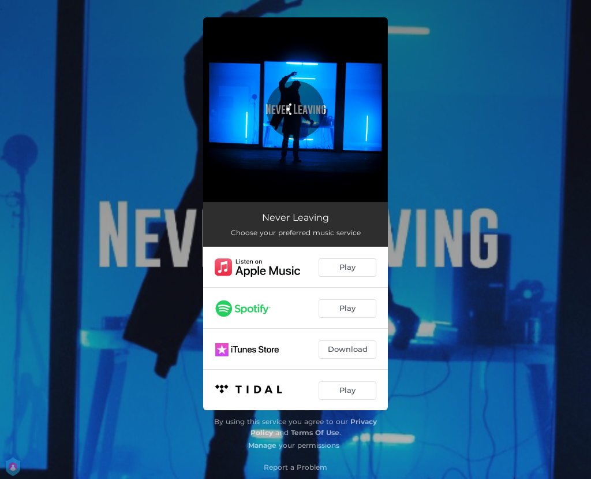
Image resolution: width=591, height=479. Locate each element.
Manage (262, 445)
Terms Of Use (315, 432)
